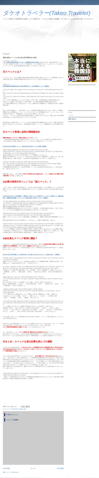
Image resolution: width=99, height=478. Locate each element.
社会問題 (20, 409)
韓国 (13, 409)
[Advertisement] (49, 37)
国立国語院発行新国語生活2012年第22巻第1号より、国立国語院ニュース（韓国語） (26, 86)
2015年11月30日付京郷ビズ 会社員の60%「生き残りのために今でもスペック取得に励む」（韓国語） (31, 254)
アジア (9, 409)
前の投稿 (60, 468)
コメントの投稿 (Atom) (12, 472)
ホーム (33, 468)
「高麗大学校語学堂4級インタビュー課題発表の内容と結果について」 (24, 62)
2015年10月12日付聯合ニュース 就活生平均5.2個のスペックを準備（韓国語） (25, 146)
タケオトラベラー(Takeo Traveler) (46, 13)
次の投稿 (6, 468)
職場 (25, 409)
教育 (16, 409)
